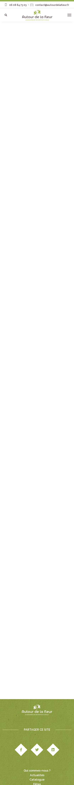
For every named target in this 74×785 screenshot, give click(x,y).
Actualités (37, 753)
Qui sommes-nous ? (37, 748)
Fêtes (37, 762)
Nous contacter (37, 767)
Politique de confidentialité (43, 780)
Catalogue (37, 758)
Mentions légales (51, 776)
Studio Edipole (30, 776)
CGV (65, 776)
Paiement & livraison (15, 780)
